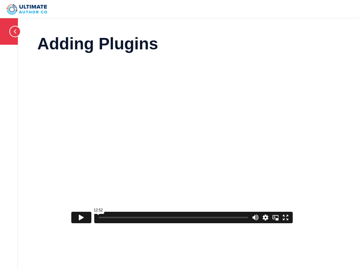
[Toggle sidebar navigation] (9, 31)
